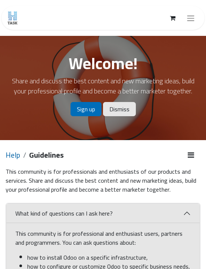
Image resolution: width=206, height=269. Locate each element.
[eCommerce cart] (172, 17)
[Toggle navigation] (191, 18)
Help (13, 155)
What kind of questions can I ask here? (64, 213)
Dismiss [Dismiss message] (119, 109)
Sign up (86, 109)
